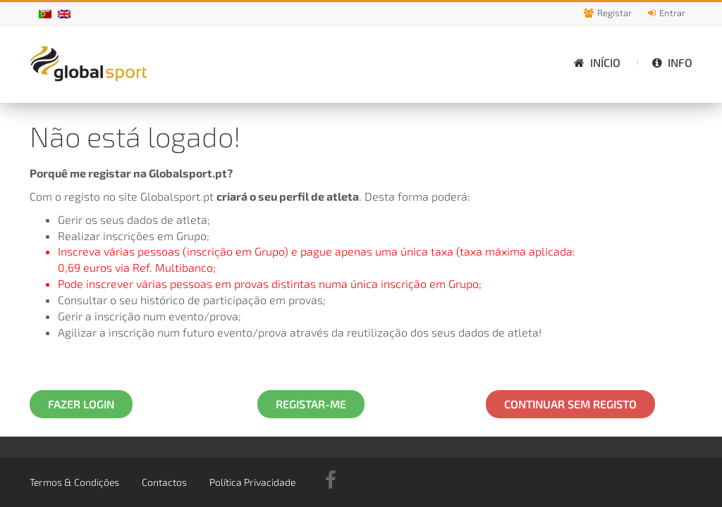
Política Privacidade (252, 482)
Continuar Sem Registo (570, 404)
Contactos (164, 482)
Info (672, 62)
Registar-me (311, 404)
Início (597, 62)
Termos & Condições (74, 482)
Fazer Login (81, 404)
